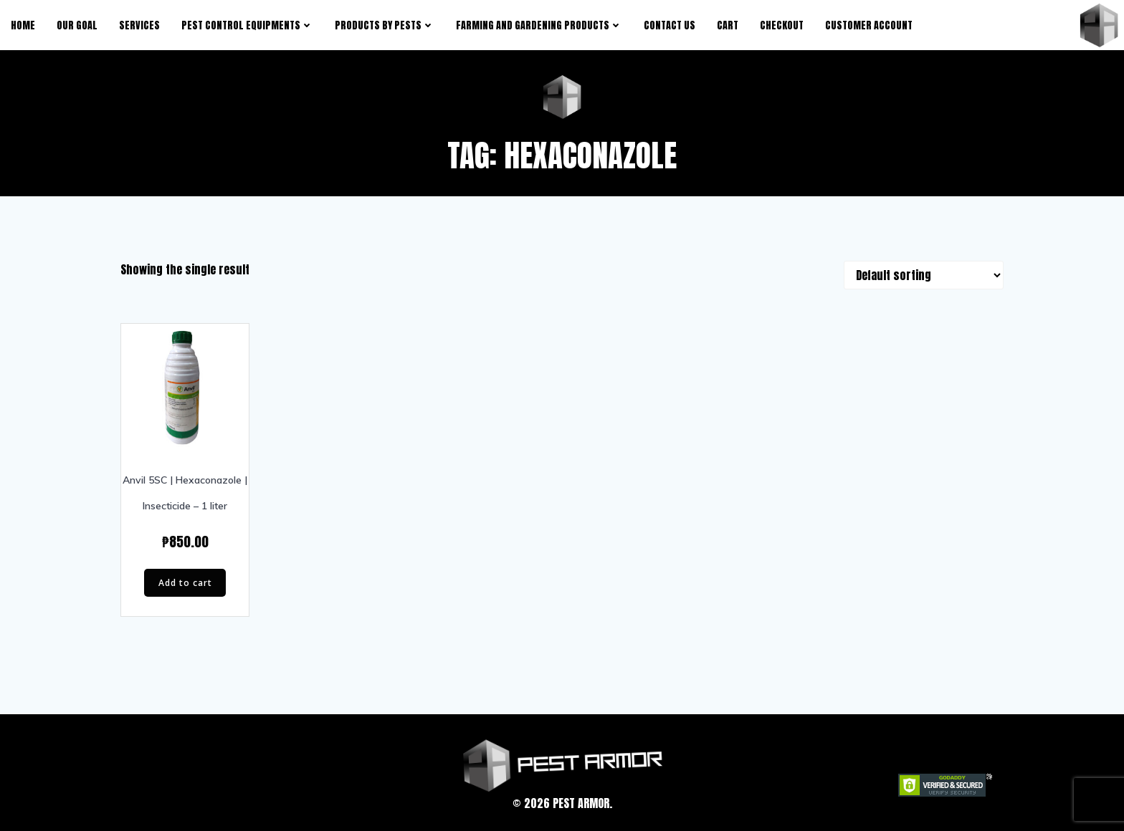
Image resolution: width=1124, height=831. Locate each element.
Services (139, 25)
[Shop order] (924, 275)
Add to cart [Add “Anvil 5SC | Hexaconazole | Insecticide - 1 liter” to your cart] (185, 583)
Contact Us (669, 25)
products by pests (384, 25)
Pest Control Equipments (247, 25)
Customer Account (869, 25)
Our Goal (77, 25)
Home (23, 25)
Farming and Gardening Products (539, 25)
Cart (727, 25)
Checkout (782, 25)
